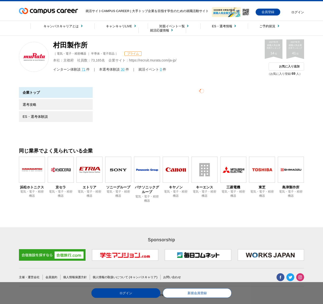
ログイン (125, 293)
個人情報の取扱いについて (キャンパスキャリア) (125, 277)
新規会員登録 (197, 293)
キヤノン (176, 187)
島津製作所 (290, 187)
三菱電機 (233, 187)
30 (123, 69)
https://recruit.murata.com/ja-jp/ (152, 60)
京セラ (61, 187)
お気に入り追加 (289, 66)
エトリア (89, 187)
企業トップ (31, 92)
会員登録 (268, 12)
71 (84, 69)
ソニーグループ (118, 187)
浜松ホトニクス (32, 187)
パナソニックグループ (147, 189)
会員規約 (51, 277)
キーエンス (204, 187)
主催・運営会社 (29, 277)
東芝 (262, 187)
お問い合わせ (172, 277)
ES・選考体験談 (35, 117)
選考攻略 (29, 104)
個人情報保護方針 (75, 277)
